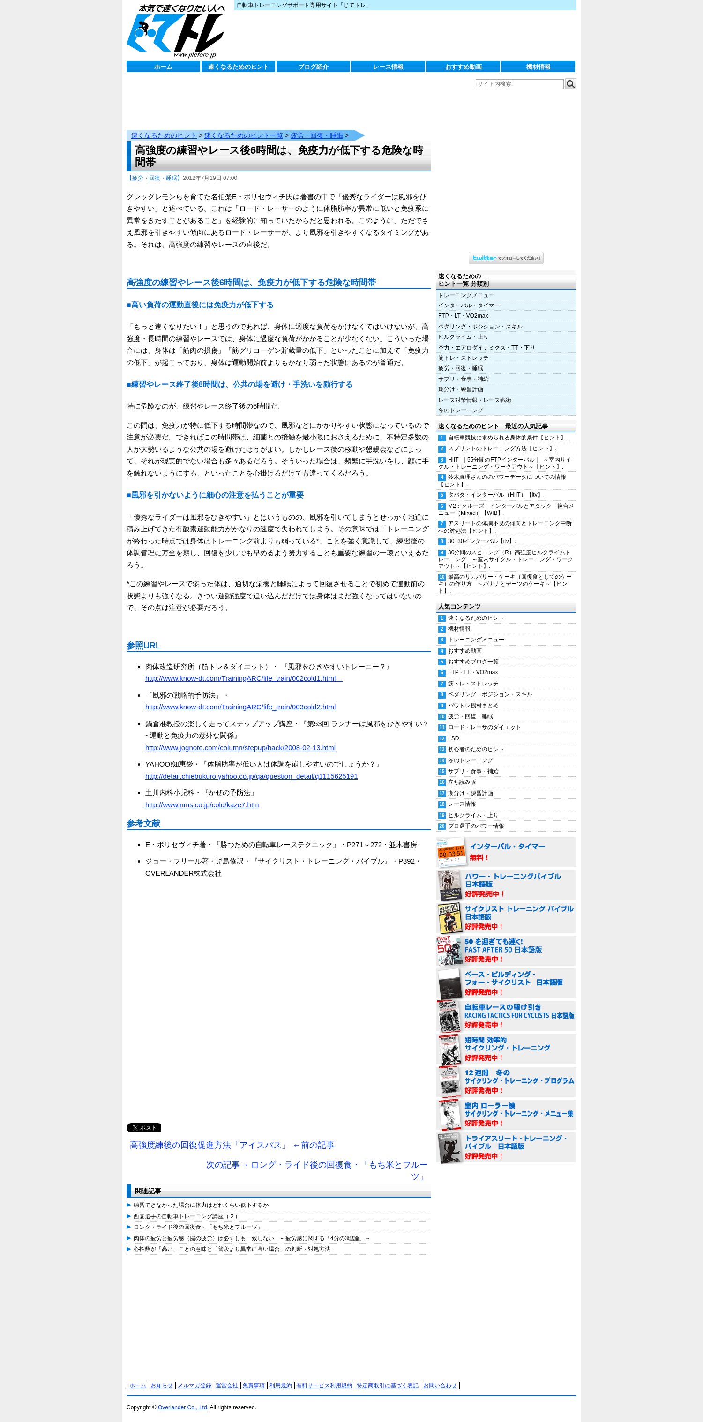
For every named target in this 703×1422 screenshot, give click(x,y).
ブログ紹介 (313, 66)
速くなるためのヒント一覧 (243, 135)
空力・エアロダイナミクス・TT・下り (486, 347)
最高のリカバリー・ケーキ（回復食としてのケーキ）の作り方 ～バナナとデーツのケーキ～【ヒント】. (505, 583)
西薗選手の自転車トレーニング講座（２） (187, 1216)
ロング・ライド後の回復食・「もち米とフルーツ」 (198, 1227)
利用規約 (280, 1385)
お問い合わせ (440, 1385)
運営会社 (227, 1385)
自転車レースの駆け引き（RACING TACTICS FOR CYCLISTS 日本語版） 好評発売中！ (506, 1016)
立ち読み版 (462, 782)
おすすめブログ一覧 (473, 661)
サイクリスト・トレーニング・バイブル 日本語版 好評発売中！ (506, 918)
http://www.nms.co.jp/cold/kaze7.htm (202, 805)
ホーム (163, 66)
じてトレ (178, 30)
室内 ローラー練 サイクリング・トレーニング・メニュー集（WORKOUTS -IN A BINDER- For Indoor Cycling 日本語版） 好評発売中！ (506, 1115)
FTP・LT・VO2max (463, 316)
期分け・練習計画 (460, 389)
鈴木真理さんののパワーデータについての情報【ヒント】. (502, 480)
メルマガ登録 (194, 1385)
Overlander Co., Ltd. (183, 1407)
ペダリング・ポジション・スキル (480, 326)
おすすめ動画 (463, 66)
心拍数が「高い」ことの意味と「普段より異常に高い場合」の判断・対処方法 (232, 1249)
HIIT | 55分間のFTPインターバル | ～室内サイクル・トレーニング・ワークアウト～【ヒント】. (504, 463)
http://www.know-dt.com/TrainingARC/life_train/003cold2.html (240, 707)
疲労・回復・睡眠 (317, 135)
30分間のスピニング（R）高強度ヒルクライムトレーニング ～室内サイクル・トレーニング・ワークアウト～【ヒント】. (505, 559)
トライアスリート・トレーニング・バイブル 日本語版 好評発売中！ (506, 1148)
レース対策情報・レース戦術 (474, 400)
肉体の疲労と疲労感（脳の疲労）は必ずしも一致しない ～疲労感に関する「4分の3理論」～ (252, 1238)
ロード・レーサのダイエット (484, 727)
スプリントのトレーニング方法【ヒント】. (502, 448)
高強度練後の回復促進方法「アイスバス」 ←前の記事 (232, 1145)
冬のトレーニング (460, 410)
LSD (453, 738)
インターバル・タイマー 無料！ (506, 852)
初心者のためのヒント (476, 749)
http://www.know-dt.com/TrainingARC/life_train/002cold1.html (244, 678)
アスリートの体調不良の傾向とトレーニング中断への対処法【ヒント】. (505, 527)
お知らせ (161, 1385)
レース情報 (388, 66)
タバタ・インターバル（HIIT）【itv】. (496, 494)
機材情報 (538, 66)
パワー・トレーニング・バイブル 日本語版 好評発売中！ (506, 885)
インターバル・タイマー (469, 305)
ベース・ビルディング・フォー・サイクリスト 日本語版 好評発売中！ (506, 984)
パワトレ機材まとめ (473, 705)
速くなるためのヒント (238, 66)
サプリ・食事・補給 (463, 379)
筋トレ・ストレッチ (463, 358)
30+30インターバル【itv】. (482, 541)
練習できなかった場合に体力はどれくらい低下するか (201, 1205)
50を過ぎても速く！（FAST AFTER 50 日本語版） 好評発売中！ (506, 951)
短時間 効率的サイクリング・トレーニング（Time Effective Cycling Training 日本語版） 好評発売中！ (506, 1049)
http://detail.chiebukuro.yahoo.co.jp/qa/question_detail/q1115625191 (251, 776)
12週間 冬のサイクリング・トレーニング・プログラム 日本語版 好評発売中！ (506, 1082)
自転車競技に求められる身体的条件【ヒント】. (508, 437)
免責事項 (253, 1385)
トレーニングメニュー (466, 295)
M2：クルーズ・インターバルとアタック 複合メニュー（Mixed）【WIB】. (506, 509)
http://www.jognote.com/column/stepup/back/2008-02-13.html (240, 748)
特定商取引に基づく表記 (388, 1385)
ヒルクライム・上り (463, 337)
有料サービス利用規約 (324, 1385)
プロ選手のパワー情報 (476, 826)
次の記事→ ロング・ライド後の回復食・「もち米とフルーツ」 (317, 1171)
